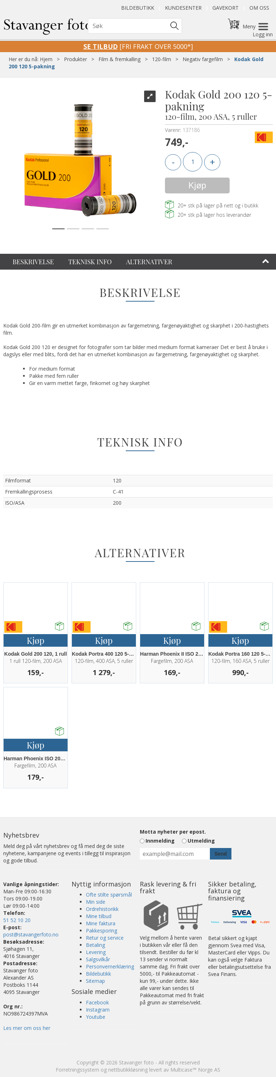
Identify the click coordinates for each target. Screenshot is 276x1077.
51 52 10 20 (17, 920)
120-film (161, 59)
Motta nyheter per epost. (173, 831)
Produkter (75, 59)
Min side (95, 901)
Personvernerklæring (110, 966)
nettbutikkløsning (128, 1069)
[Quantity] (192, 161)
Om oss (259, 7)
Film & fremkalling (119, 59)
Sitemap (95, 980)
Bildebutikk (137, 7)
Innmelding (160, 840)
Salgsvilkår (98, 959)
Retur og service (105, 937)
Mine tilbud (98, 916)
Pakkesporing (101, 930)
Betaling (95, 944)
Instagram (98, 1009)
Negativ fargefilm (203, 59)
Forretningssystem (77, 1069)
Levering (96, 952)
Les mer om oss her (26, 1028)
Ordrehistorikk (102, 909)
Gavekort (225, 7)
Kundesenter (183, 7)
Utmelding (201, 840)
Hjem (46, 59)
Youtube (95, 1016)
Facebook (97, 1002)
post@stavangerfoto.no (31, 934)
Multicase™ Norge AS (195, 1069)
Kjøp (197, 185)
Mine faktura (100, 923)
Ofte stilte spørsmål (109, 894)
